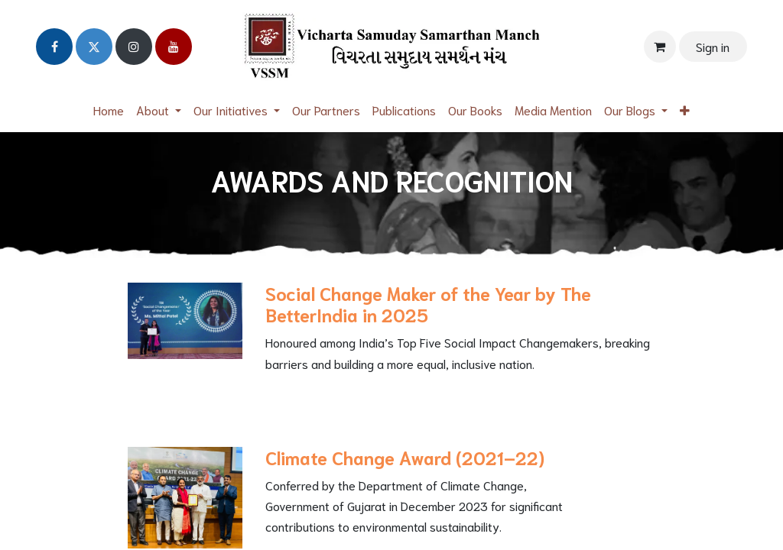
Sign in (712, 46)
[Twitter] (94, 46)
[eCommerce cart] (660, 47)
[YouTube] (173, 46)
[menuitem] (108, 109)
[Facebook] (54, 46)
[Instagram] (133, 46)
